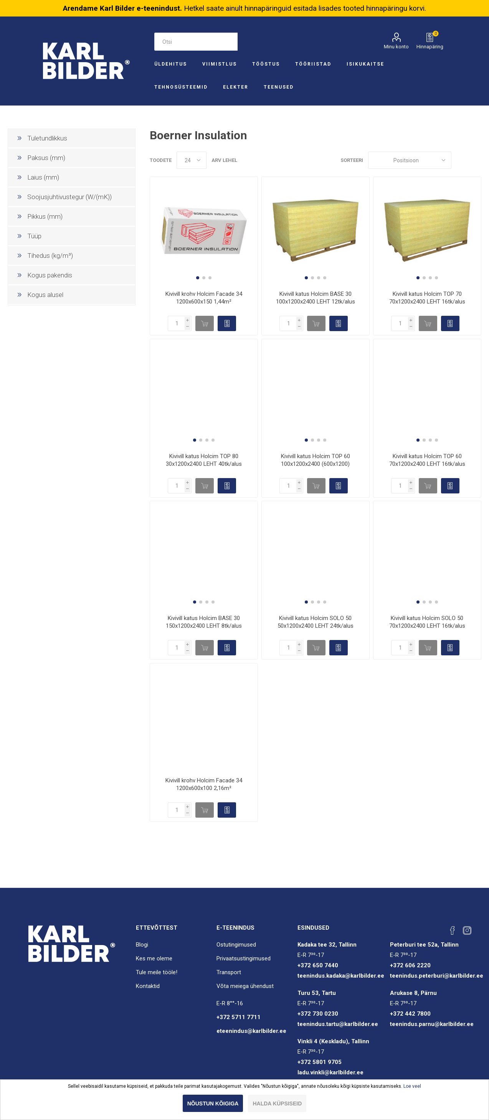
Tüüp (34, 236)
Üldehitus (170, 64)
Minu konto (396, 46)
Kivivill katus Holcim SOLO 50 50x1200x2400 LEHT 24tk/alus (316, 622)
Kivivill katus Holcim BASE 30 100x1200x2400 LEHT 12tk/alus (315, 297)
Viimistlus (219, 64)
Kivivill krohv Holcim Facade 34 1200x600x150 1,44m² (203, 297)
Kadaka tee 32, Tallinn (327, 944)
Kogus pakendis (49, 275)
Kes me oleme (154, 958)
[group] (204, 230)
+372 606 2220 (410, 965)
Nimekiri (475, 160)
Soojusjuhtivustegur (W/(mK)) (69, 197)
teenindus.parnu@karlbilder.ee (432, 1024)
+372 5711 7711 (238, 1017)
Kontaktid (148, 986)
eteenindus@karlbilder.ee (251, 1031)
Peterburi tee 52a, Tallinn (424, 944)
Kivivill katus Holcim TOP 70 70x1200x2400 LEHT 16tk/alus (427, 297)
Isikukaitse (365, 64)
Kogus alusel (45, 295)
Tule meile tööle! (156, 972)
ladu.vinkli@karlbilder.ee (330, 1072)
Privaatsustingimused (243, 958)
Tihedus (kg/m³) (50, 255)
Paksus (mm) (46, 158)
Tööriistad (313, 64)
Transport (228, 972)
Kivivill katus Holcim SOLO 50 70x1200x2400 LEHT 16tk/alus (427, 622)
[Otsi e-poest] (196, 42)
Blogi (142, 944)
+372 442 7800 (410, 1013)
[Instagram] (467, 930)
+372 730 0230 (317, 1013)
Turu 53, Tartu (316, 993)
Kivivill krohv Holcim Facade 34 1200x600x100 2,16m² (203, 784)
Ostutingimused (236, 944)
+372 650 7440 (317, 965)
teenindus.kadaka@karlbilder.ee (340, 975)
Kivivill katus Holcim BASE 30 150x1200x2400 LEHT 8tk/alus (204, 622)
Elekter (235, 87)
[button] (197, 277)
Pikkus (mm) (45, 216)
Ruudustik (461, 160)
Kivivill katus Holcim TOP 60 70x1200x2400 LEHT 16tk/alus (427, 460)
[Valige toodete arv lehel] (192, 160)
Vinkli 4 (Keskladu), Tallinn (333, 1041)
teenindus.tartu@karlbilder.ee (337, 1024)
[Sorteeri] (409, 160)
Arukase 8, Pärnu (413, 993)
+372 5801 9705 (319, 1062)
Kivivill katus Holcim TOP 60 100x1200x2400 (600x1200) (315, 460)
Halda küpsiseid (277, 1103)
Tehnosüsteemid (181, 87)
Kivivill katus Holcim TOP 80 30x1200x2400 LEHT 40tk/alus (204, 460)
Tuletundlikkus (47, 138)
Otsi (247, 42)
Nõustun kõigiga (213, 1103)
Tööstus (266, 64)
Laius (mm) (43, 177)
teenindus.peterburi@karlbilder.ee (436, 975)
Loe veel (412, 1086)
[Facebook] (452, 930)
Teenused (279, 87)
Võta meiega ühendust (245, 986)
